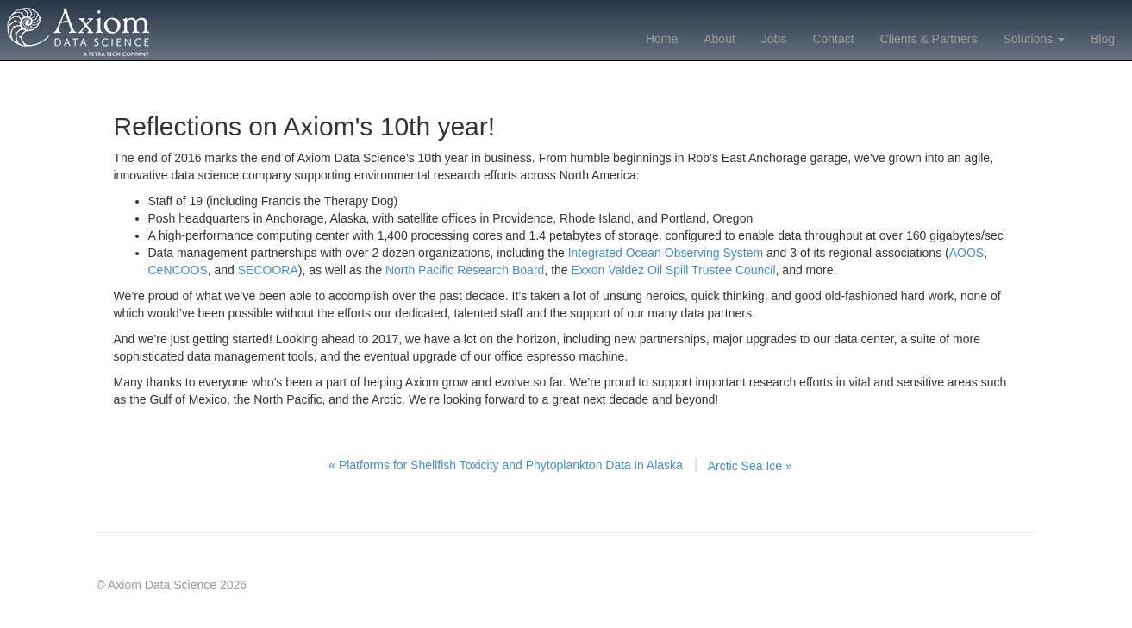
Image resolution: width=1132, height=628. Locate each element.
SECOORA (268, 270)
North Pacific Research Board (464, 270)
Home (662, 39)
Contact (833, 39)
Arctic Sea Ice (750, 466)
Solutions (1033, 39)
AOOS (966, 253)
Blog (1103, 39)
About (719, 39)
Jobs (774, 39)
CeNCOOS (178, 270)
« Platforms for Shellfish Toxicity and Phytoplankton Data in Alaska (505, 465)
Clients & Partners (929, 39)
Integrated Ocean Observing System (665, 253)
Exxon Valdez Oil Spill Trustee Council (674, 270)
